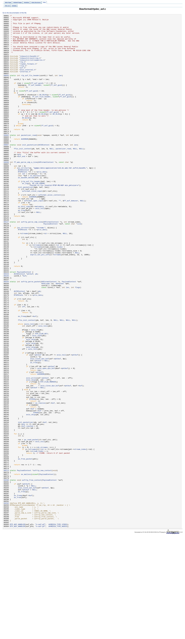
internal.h (25, 83)
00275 (6, 562)
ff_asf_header (34, 99)
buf (24, 328)
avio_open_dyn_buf (46, 439)
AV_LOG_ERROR (38, 217)
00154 (6, 326)
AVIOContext (44, 171)
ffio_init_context (22, 175)
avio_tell (39, 247)
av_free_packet (25, 548)
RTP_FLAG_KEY (41, 397)
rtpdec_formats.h (28, 74)
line (79, 266)
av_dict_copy (24, 245)
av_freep (22, 377)
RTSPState (22, 203)
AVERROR (24, 164)
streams (24, 277)
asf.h (22, 78)
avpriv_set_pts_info (40, 303)
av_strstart (23, 199)
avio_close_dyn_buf (39, 427)
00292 (6, 601)
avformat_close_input (32, 226)
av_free (21, 249)
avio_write (31, 451)
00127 (6, 263)
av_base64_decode (26, 210)
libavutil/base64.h (29, 64)
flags (77, 342)
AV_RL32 (42, 134)
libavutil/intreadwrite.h (32, 69)
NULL (52, 175)
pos (19, 182)
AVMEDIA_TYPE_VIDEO (58, 626)
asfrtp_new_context (42, 562)
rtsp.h (23, 76)
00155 (6, 328)
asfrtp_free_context (31, 573)
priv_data (42, 203)
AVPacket (60, 337)
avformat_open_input (34, 238)
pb (36, 326)
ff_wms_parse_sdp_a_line (25, 192)
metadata (39, 245)
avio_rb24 (36, 400)
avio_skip (30, 404)
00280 (6, 573)
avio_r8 (34, 393)
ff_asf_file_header (41, 113)
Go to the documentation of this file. (15, 13)
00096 (6, 192)
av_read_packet (31, 525)
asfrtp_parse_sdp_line (32, 263)
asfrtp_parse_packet (30, 335)
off (23, 365)
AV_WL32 (25, 138)
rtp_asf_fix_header (30, 88)
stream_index (80, 536)
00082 (6, 159)
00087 (6, 171)
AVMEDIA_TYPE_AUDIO (58, 629)
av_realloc (40, 481)
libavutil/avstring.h (30, 67)
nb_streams (42, 534)
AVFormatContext (46, 192)
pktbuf (30, 326)
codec (60, 293)
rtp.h (22, 71)
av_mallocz (35, 208)
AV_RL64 (43, 111)
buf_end (21, 185)
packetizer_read (28, 159)
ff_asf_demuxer (71, 238)
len (60, 88)
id (45, 277)
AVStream (45, 337)
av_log (25, 217)
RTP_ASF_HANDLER (17, 626)
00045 (6, 88)
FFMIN (32, 476)
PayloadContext (50, 266)
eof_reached (27, 508)
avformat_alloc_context (49, 231)
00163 (6, 335)
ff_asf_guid (36, 97)
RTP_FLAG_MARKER (48, 455)
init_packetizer (29, 171)
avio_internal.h (27, 81)
